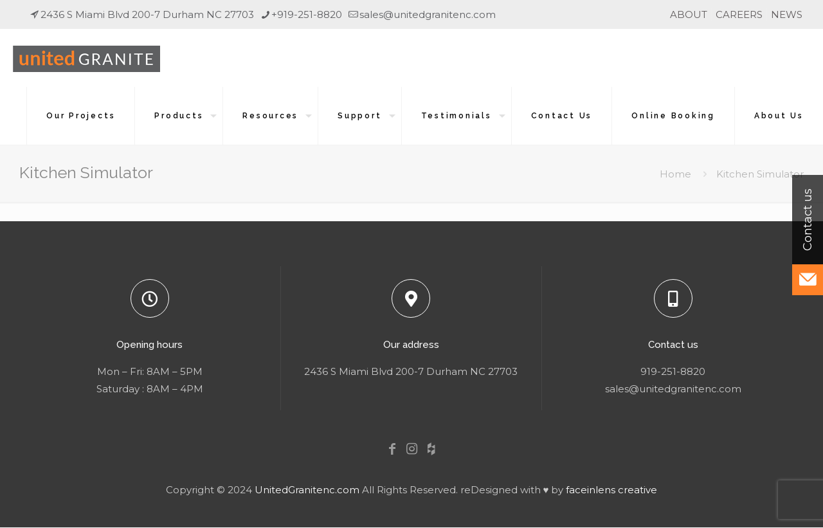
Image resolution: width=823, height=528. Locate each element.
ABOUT (688, 14)
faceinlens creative (611, 490)
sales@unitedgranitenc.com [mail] (427, 14)
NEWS (786, 14)
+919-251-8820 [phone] (306, 14)
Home (675, 174)
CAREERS (739, 14)
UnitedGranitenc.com (307, 490)
